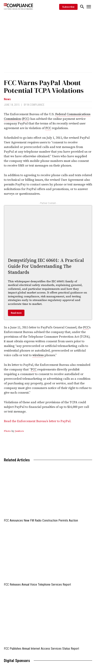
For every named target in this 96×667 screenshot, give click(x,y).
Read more (16, 312)
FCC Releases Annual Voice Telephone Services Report (37, 584)
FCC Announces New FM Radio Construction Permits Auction (41, 520)
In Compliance (35, 104)
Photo (7, 431)
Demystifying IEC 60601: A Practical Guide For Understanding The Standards (46, 266)
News (7, 99)
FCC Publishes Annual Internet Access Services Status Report (41, 648)
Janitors (19, 431)
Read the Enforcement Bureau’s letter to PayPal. (37, 421)
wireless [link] (38, 355)
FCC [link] (25, 119)
